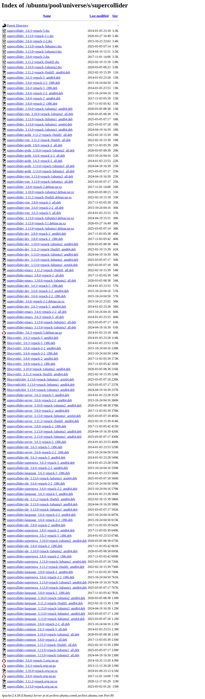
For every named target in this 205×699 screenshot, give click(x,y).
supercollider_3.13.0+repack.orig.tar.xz (32, 686)
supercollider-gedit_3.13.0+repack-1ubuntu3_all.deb (40, 166)
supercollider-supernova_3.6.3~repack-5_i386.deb (39, 535)
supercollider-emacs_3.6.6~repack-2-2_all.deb (37, 311)
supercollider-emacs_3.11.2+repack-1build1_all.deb (40, 270)
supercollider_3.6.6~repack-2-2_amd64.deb (35, 93)
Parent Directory (17, 25)
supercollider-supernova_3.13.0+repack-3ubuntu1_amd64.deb (47, 587)
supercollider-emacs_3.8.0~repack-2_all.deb (35, 275)
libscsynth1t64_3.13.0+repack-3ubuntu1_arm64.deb (40, 379)
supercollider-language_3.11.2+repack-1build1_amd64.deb (45, 603)
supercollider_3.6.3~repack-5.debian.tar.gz (34, 332)
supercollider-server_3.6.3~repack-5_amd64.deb (38, 395)
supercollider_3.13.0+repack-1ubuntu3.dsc (34, 51)
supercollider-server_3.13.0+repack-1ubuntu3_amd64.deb (44, 431)
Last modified (99, 16)
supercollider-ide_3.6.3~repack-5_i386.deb (34, 447)
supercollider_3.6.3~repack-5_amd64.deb (33, 77)
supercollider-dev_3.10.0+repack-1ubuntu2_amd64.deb (42, 244)
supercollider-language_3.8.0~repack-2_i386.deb (38, 593)
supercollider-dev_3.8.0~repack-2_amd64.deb (36, 233)
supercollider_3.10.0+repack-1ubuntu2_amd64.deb (40, 108)
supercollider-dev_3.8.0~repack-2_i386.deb (35, 239)
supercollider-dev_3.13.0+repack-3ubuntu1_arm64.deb (42, 265)
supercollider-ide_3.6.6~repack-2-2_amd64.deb (37, 468)
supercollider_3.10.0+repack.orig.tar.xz (32, 671)
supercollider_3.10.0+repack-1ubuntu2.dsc (34, 67)
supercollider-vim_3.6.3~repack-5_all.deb (34, 213)
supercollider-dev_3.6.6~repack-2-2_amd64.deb (38, 291)
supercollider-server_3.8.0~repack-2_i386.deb (36, 426)
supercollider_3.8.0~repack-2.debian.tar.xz (34, 187)
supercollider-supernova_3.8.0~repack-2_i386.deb (39, 556)
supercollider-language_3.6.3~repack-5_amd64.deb (40, 494)
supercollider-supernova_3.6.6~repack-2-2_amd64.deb (42, 488)
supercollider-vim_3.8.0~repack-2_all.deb (34, 202)
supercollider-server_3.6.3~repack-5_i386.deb (36, 442)
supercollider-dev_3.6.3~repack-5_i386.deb (35, 285)
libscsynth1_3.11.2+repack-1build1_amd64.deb (37, 374)
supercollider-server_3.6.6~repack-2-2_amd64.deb (39, 400)
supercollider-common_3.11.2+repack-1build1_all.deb (42, 645)
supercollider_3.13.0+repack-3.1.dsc (30, 36)
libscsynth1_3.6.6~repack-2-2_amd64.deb (34, 348)
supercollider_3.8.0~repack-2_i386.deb (32, 103)
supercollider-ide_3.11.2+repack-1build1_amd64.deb (41, 499)
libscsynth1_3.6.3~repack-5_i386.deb (31, 343)
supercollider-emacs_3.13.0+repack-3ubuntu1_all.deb (41, 322)
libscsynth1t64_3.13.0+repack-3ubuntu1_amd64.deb (40, 384)
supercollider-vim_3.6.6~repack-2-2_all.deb (35, 207)
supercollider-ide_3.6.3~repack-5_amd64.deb (36, 457)
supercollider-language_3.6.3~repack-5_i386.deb (38, 473)
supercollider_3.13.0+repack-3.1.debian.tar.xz (36, 223)
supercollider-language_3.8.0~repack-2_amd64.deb (40, 572)
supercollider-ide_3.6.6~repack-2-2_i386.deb (36, 483)
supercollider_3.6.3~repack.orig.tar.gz (31, 665)
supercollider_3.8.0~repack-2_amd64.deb (33, 98)
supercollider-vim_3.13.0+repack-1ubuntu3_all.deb (40, 176)
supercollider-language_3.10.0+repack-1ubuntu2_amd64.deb (46, 598)
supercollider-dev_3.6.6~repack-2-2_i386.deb (36, 296)
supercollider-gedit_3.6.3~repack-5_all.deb (34, 161)
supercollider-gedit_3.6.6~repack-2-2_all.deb (36, 155)
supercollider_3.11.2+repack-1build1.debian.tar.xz (39, 197)
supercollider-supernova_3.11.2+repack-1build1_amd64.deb (45, 566)
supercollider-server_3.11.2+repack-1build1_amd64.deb (43, 421)
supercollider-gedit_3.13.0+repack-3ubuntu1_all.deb (40, 171)
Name (47, 16)
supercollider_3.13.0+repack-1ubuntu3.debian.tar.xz (40, 218)
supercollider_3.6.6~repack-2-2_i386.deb (33, 82)
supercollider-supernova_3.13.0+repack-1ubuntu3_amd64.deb (47, 582)
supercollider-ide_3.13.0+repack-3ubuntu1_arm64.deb (42, 478)
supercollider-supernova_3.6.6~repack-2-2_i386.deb (40, 577)
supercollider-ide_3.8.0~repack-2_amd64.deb (36, 525)
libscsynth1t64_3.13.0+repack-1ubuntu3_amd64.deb (40, 390)
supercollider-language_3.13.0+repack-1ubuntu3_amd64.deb (46, 608)
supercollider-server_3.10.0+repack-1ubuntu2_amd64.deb (44, 405)
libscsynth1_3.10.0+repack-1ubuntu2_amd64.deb (38, 369)
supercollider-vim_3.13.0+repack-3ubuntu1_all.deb (40, 181)
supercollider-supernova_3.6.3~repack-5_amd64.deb (41, 462)
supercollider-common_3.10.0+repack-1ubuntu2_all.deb (43, 634)
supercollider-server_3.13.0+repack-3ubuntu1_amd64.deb (44, 436)
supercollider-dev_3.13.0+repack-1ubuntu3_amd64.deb (42, 254)
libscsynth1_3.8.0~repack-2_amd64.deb (32, 358)
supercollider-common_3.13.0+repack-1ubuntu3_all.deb (43, 655)
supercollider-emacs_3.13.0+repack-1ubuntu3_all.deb (41, 327)
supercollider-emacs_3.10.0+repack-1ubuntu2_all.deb (41, 280)
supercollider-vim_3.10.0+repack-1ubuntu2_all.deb (40, 114)
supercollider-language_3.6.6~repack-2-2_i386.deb (40, 520)
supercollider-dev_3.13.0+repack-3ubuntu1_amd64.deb (42, 259)
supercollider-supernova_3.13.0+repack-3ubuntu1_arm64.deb (46, 561)
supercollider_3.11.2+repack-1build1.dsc (33, 62)
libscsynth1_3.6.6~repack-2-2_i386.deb (32, 353)
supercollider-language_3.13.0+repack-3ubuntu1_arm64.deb (46, 619)
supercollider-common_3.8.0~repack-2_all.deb (37, 639)
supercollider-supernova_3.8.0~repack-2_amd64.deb (41, 530)
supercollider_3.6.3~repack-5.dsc (28, 30)
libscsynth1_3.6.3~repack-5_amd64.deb (32, 337)
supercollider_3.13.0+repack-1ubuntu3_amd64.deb (40, 129)
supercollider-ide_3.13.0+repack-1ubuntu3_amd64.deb (42, 504)
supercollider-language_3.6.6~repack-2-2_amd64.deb (41, 514)
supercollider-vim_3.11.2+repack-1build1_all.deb (39, 140)
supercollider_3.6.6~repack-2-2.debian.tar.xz (35, 301)
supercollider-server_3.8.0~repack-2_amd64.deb (38, 410)
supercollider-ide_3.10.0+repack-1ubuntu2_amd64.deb (42, 551)
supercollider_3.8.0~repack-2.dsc (28, 56)
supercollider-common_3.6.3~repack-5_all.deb (37, 629)
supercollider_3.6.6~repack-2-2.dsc (29, 41)
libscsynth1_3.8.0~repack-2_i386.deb (31, 364)
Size (115, 16)
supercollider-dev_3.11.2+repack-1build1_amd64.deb (41, 249)
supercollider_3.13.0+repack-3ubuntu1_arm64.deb (39, 124)
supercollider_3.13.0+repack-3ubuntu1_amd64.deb (40, 119)
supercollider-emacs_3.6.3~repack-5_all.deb (35, 317)
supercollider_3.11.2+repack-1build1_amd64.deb (38, 72)
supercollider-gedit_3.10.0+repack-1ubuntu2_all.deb (40, 150)
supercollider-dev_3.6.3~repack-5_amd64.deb (36, 306)
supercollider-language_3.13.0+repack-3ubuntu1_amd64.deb (46, 613)
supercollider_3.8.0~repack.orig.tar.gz (31, 676)
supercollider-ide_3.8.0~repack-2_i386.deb (34, 546)
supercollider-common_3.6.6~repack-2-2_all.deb (38, 624)
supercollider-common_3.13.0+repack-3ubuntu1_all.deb (43, 650)
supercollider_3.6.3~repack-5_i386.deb (32, 88)
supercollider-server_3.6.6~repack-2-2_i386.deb (38, 452)
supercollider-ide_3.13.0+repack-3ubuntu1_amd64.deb (42, 509)
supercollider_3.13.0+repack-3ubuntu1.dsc (34, 46)
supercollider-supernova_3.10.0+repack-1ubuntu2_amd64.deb (47, 540)
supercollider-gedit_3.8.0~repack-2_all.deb (34, 145)
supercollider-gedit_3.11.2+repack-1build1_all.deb (39, 135)
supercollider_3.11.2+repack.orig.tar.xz (32, 681)
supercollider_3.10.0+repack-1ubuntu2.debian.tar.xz (40, 192)
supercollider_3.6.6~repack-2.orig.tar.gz (32, 660)
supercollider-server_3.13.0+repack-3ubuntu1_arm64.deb (44, 416)
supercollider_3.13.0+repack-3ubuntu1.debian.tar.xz (40, 228)
